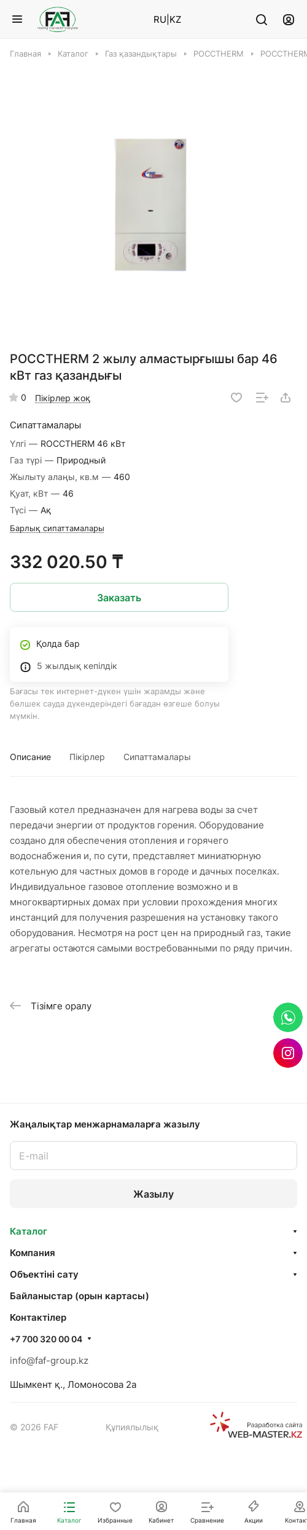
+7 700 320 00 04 (46, 1339)
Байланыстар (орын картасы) (79, 1296)
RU (160, 19)
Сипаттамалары (157, 756)
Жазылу (153, 1194)
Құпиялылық (132, 1427)
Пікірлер (87, 756)
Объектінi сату (44, 1274)
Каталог (28, 1231)
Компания (32, 1253)
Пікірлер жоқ (62, 398)
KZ (175, 19)
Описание (30, 756)
